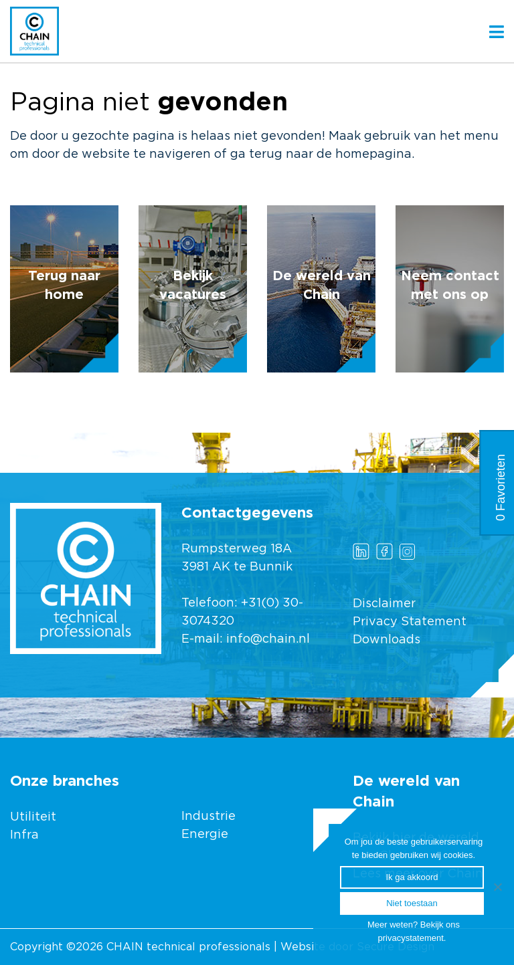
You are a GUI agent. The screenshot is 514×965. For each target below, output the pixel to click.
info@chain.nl (268, 639)
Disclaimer (384, 604)
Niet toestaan (412, 903)
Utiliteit (33, 817)
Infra (24, 835)
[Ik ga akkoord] (497, 886)
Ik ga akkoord (412, 877)
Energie (204, 835)
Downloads (386, 640)
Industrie (210, 817)
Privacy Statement (409, 622)
